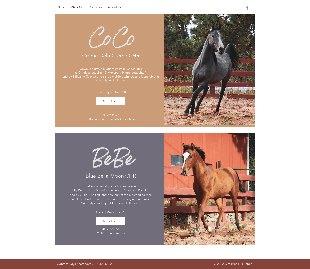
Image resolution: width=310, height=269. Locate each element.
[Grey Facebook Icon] (247, 7)
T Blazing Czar (82, 76)
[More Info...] (110, 101)
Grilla (83, 195)
